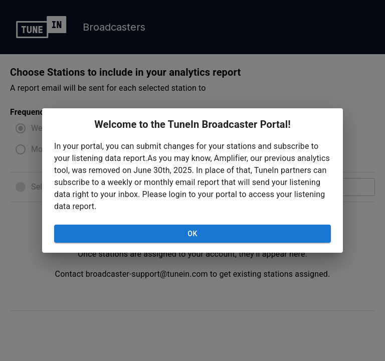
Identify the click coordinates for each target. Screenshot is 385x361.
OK (192, 234)
